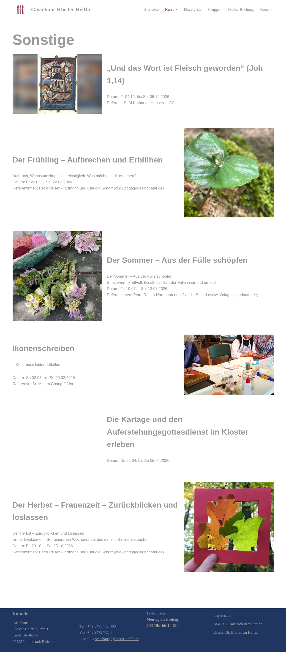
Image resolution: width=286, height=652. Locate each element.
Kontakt (266, 9)
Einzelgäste (192, 9)
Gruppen (214, 9)
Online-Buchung (240, 9)
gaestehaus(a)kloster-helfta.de (116, 639)
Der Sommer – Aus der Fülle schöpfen (177, 260)
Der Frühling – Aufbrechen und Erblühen (88, 159)
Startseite (151, 9)
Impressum (222, 615)
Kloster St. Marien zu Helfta (235, 632)
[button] (176, 9)
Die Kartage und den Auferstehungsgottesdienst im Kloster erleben (177, 432)
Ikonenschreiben (43, 348)
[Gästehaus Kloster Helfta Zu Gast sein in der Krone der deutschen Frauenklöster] (51, 9)
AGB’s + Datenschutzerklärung (237, 624)
